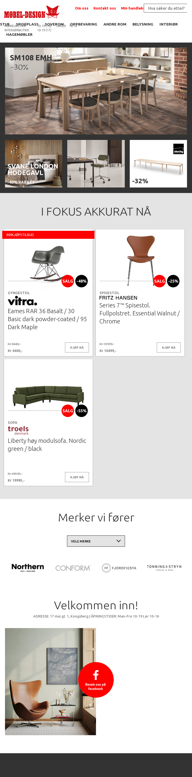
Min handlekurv (135, 8)
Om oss (81, 8)
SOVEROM (54, 24)
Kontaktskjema (158, 762)
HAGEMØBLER (19, 34)
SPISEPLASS (27, 24)
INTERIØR (169, 24)
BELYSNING (142, 24)
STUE (5, 24)
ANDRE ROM (115, 24)
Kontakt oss (105, 8)
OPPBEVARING (83, 24)
